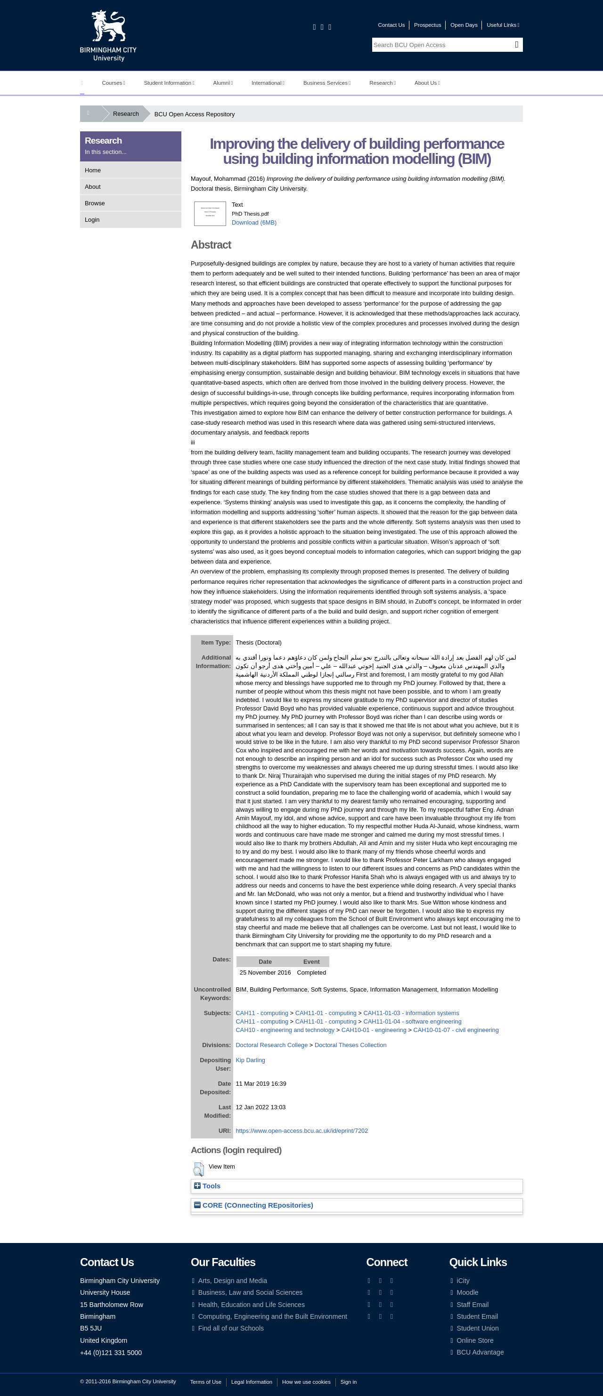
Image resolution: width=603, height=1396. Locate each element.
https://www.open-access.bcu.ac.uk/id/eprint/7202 (302, 1130)
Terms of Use (205, 1382)
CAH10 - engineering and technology (285, 1029)
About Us (427, 83)
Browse (95, 203)
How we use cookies (306, 1382)
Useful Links (503, 25)
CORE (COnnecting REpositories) (253, 1205)
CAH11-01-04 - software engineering (412, 1021)
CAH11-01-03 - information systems (411, 1013)
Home (93, 170)
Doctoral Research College (272, 1045)
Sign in (349, 1382)
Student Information (169, 83)
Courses (113, 83)
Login (92, 219)
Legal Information (251, 1382)
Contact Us (391, 25)
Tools (207, 1186)
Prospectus (427, 25)
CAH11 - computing (262, 1013)
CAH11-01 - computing (326, 1013)
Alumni (223, 83)
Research (382, 83)
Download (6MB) (254, 222)
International (268, 83)
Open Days (464, 25)
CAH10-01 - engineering (374, 1029)
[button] (198, 1169)
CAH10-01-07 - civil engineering (455, 1029)
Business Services (327, 83)
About (92, 186)
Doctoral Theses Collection (351, 1045)
